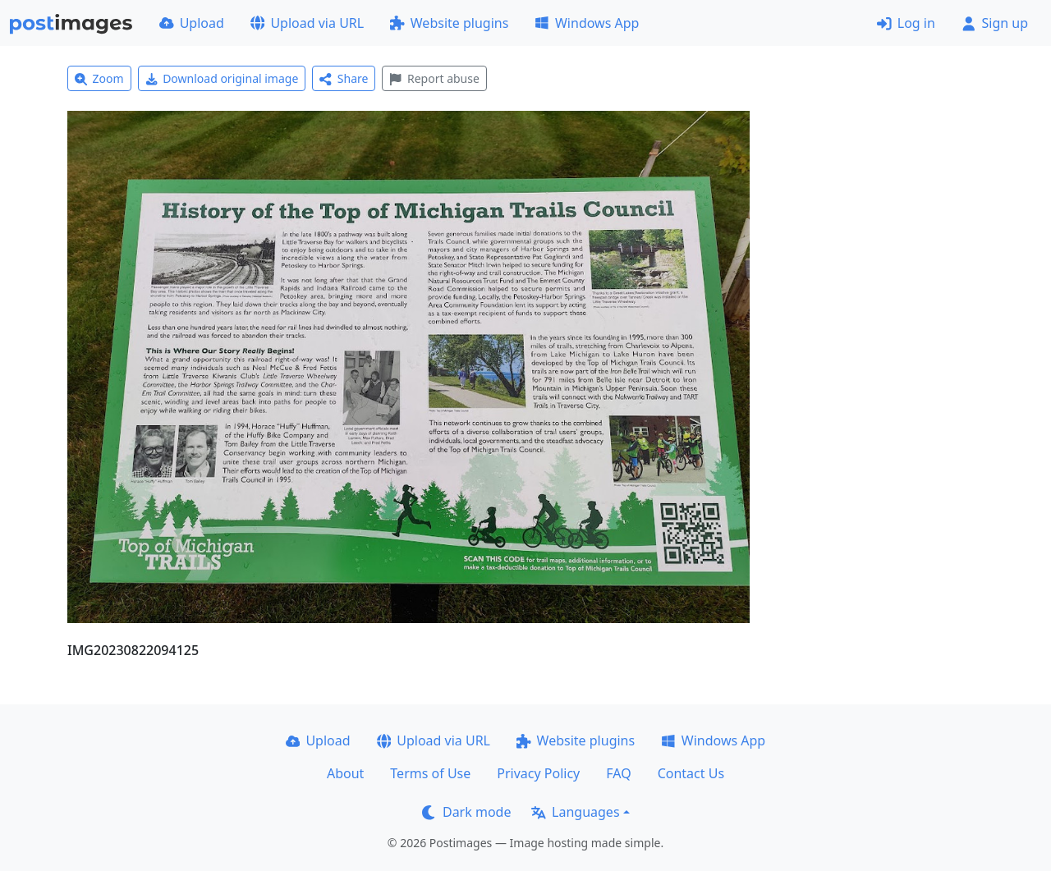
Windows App (587, 23)
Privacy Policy (538, 773)
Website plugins (449, 23)
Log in (906, 23)
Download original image (222, 78)
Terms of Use (430, 773)
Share (343, 78)
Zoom (99, 78)
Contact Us (691, 773)
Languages (575, 812)
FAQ (618, 773)
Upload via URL (307, 23)
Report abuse (434, 78)
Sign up (995, 23)
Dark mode (466, 812)
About (345, 773)
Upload (191, 23)
